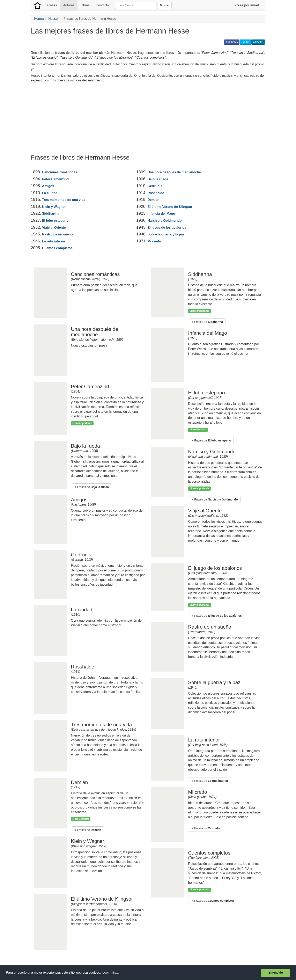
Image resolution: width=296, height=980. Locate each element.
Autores (68, 5)
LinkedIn (258, 41)
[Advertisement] (105, 117)
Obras (85, 5)
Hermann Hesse (46, 18)
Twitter (245, 41)
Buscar (164, 5)
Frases (52, 5)
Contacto (102, 5)
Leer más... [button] (110, 972)
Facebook (232, 41)
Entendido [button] (275, 972)
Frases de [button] (93, 487)
